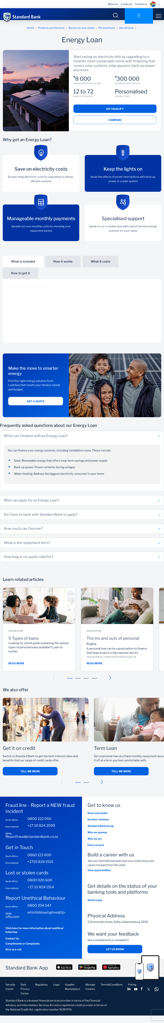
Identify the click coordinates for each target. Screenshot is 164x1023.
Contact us (141, 4)
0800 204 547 (39, 909)
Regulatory (41, 988)
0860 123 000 (39, 859)
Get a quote (36, 404)
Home (30, 31)
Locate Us (126, 4)
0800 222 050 (39, 822)
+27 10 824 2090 (41, 829)
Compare (114, 123)
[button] (54, 681)
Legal (56, 988)
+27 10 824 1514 (40, 891)
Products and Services (51, 31)
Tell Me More (121, 774)
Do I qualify (115, 112)
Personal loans (106, 31)
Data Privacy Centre (25, 993)
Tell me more (30, 774)
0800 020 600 (39, 884)
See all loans (126, 31)
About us (113, 4)
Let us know (115, 952)
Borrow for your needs (81, 31)
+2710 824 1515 (40, 865)
